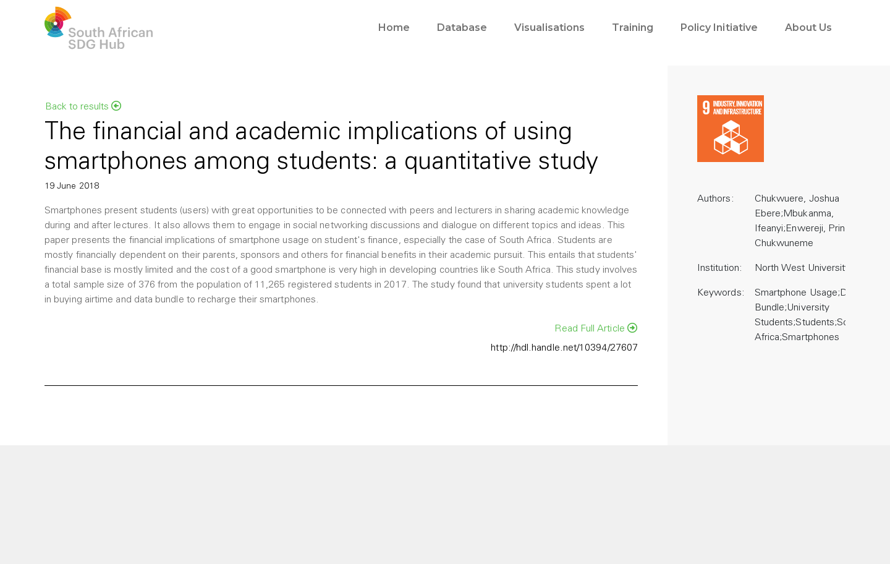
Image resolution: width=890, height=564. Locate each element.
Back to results (83, 106)
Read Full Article (595, 328)
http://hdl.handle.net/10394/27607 (564, 348)
